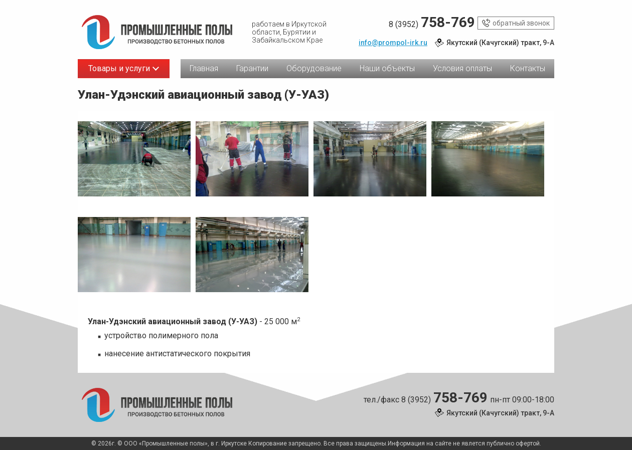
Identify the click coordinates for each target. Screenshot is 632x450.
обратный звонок (516, 23)
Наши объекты (387, 68)
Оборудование (314, 68)
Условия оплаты (462, 68)
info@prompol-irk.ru (393, 43)
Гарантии (252, 68)
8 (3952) (432, 23)
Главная (204, 68)
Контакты (527, 68)
